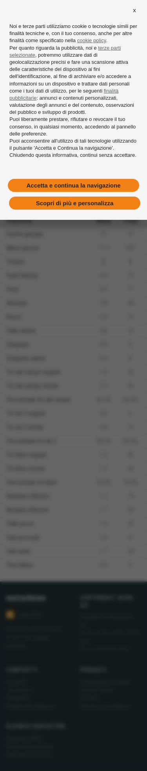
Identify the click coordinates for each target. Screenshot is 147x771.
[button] (134, 10)
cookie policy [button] (91, 40)
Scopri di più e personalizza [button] (75, 203)
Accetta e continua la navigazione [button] (73, 185)
